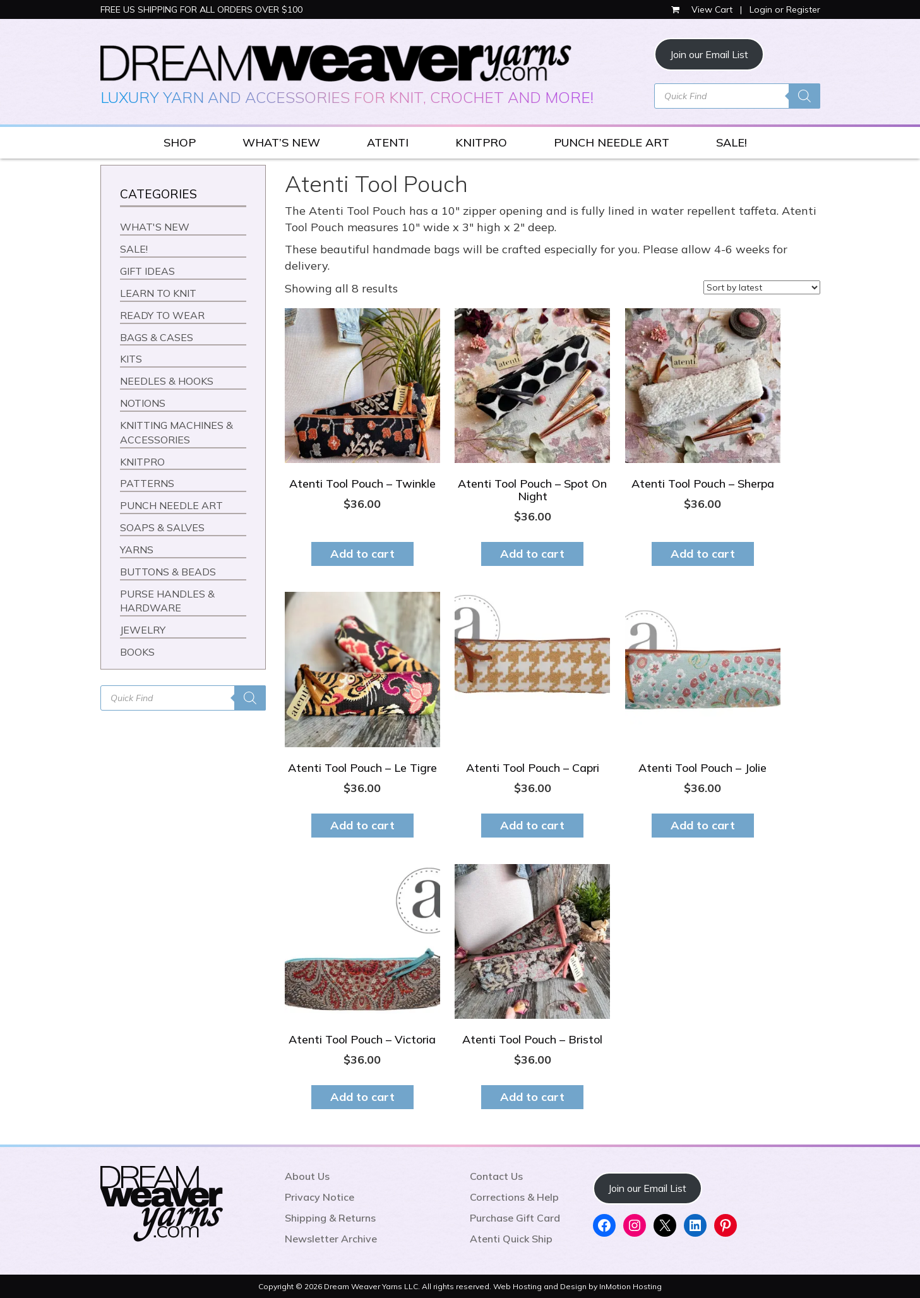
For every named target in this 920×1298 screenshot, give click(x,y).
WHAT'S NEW (154, 226)
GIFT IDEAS (147, 271)
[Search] (804, 96)
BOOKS (137, 652)
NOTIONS (142, 403)
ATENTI (388, 142)
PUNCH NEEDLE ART (611, 142)
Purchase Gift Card (515, 1217)
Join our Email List (709, 54)
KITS (131, 358)
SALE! (731, 142)
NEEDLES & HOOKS (166, 381)
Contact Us (496, 1176)
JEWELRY (142, 629)
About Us (307, 1176)
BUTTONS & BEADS (168, 571)
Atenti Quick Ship (511, 1238)
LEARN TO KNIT (158, 293)
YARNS (136, 549)
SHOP (180, 142)
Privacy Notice (319, 1197)
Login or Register (785, 9)
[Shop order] (761, 287)
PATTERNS (147, 483)
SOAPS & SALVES (162, 527)
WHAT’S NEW (281, 142)
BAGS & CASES (156, 337)
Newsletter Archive (331, 1238)
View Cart (703, 9)
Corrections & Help (514, 1197)
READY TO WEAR (162, 315)
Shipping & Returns (330, 1217)
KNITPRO (481, 142)
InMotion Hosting (630, 1286)
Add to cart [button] (362, 553)
